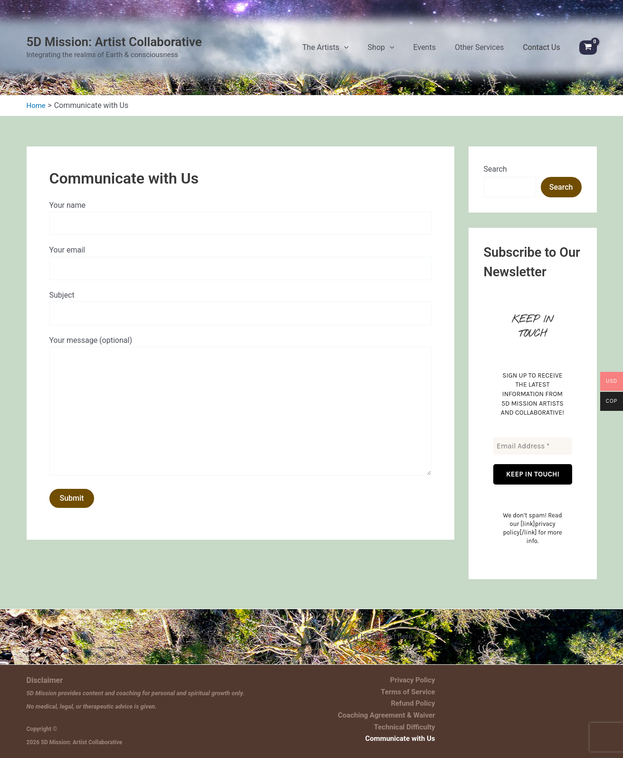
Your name (240, 228)
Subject (240, 321)
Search (495, 178)
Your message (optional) (240, 426)
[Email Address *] (532, 455)
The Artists (368, 52)
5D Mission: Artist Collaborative (114, 46)
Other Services (493, 52)
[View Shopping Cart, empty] (588, 52)
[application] (387, 52)
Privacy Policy (418, 679)
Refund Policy (418, 704)
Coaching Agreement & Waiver (390, 716)
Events (448, 52)
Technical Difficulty (409, 729)
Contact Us (546, 52)
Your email (240, 275)
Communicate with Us (404, 742)
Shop (414, 52)
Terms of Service (413, 691)
